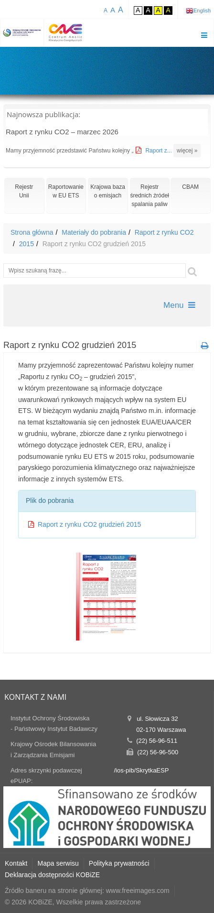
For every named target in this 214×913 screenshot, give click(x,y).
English (202, 10)
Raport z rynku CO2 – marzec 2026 (62, 132)
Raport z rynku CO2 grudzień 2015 (89, 524)
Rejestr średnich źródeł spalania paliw (149, 195)
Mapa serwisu (57, 863)
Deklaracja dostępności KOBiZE (52, 875)
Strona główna (32, 232)
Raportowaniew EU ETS (66, 191)
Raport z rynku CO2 (164, 232)
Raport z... (159, 150)
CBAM (190, 187)
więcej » (187, 150)
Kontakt (16, 863)
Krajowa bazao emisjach (107, 191)
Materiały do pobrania (94, 232)
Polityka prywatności (119, 863)
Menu (179, 305)
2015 (26, 244)
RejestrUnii (24, 191)
